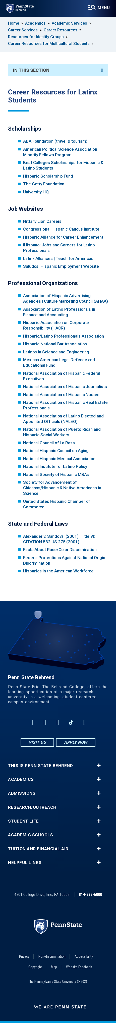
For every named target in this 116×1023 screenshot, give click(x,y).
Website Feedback (79, 967)
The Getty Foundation (44, 183)
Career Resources (60, 30)
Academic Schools (30, 835)
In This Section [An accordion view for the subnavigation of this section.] (58, 70)
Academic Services (69, 23)
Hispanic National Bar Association (55, 343)
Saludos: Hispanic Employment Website (61, 266)
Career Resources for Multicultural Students (49, 43)
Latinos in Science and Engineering (56, 351)
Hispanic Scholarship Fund (48, 176)
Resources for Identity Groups (36, 36)
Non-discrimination (52, 956)
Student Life (23, 821)
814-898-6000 (90, 894)
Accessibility (84, 956)
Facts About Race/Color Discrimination (60, 549)
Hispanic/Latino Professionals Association (63, 336)
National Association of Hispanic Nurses (61, 394)
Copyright (35, 967)
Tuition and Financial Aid (38, 848)
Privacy (24, 956)
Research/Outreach (32, 807)
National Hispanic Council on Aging (56, 450)
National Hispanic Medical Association (59, 458)
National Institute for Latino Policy (55, 466)
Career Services (23, 30)
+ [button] (99, 766)
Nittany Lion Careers (42, 221)
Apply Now (75, 742)
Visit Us (37, 742)
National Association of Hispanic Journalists (65, 386)
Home (13, 23)
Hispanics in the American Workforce (58, 570)
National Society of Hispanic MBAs (56, 474)
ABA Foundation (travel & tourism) (55, 141)
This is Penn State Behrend (40, 765)
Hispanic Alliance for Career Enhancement (63, 237)
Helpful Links (25, 862)
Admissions (21, 793)
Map (54, 967)
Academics (35, 23)
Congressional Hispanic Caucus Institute (61, 229)
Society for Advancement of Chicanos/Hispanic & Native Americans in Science (62, 488)
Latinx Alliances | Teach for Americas (58, 258)
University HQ (36, 191)
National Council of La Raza (49, 442)
